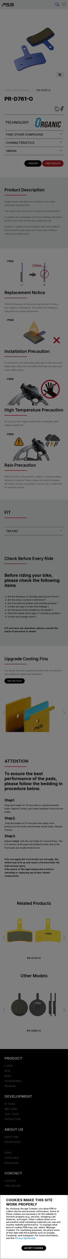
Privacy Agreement (25, 1238)
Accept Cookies (33, 1248)
